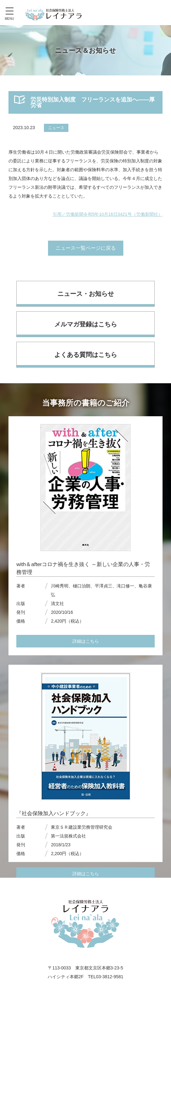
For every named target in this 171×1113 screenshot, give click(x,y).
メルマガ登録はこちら (85, 324)
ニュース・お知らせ (85, 293)
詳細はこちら (85, 641)
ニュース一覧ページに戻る (86, 248)
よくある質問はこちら (85, 354)
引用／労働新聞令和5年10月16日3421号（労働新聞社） (108, 214)
